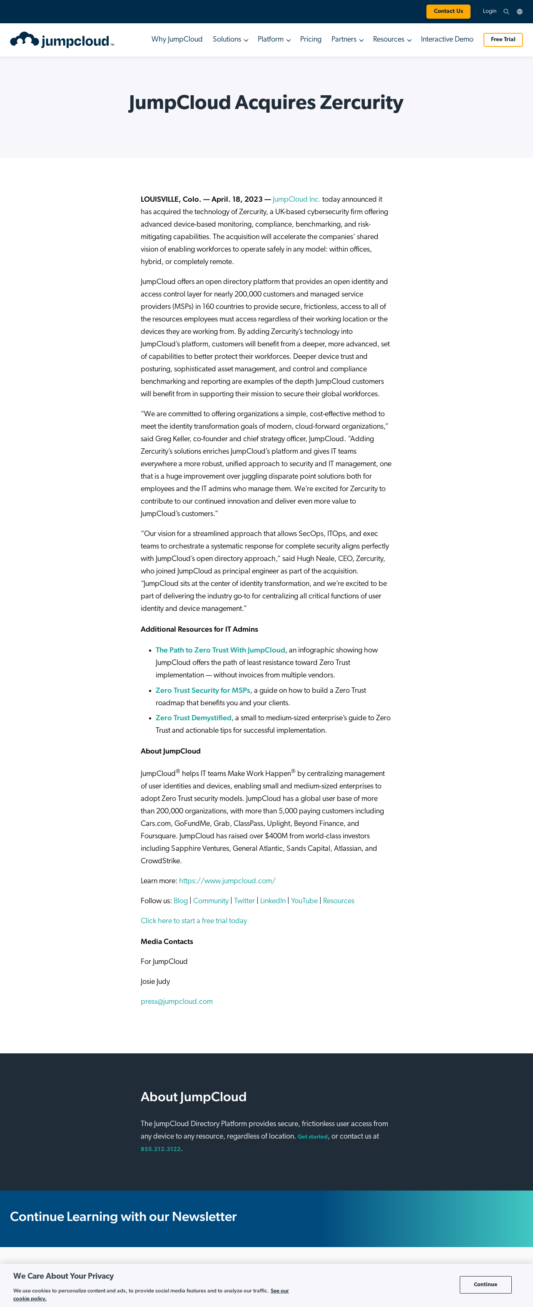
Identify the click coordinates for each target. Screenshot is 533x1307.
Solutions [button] (227, 40)
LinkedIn (273, 901)
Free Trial (503, 40)
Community (211, 901)
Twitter (244, 901)
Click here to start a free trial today (194, 921)
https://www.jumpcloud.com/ (227, 881)
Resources (338, 901)
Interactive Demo (447, 40)
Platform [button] (271, 40)
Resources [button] (388, 40)
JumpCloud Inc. (297, 200)
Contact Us (448, 11)
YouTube (304, 901)
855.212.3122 (161, 1149)
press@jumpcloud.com (177, 1002)
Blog (181, 901)
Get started (313, 1137)
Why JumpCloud (177, 40)
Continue (486, 1284)
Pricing (310, 40)
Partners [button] (343, 40)
